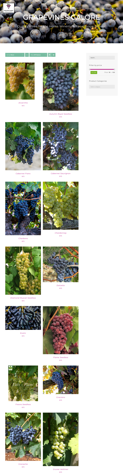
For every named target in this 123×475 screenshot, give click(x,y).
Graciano (60, 397)
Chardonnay (61, 233)
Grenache (23, 464)
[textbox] (102, 87)
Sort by (10, 55)
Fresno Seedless (23, 404)
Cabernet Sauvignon (61, 173)
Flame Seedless (60, 357)
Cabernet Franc (23, 174)
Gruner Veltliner (60, 469)
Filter (93, 72)
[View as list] (53, 55)
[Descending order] (27, 55)
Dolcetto (61, 285)
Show (36, 55)
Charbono (23, 238)
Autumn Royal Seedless (60, 114)
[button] (117, 8)
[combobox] (102, 87)
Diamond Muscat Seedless (23, 298)
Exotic (23, 333)
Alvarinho (23, 103)
